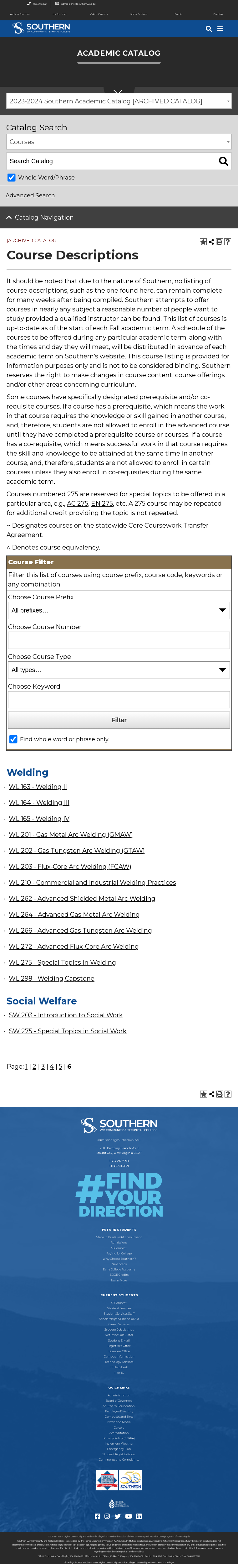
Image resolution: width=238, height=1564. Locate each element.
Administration (119, 1395)
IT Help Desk (119, 1367)
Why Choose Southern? (119, 1258)
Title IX (119, 1372)
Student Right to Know (119, 1454)
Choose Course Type (39, 656)
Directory (210, 14)
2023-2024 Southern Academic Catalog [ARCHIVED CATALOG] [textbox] (106, 101)
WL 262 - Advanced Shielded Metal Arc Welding (82, 898)
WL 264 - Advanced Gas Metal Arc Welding (74, 914)
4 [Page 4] (52, 1066)
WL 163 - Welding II (38, 786)
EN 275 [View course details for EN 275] (102, 503)
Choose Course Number (45, 627)
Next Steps (119, 1264)
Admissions (119, 1242)
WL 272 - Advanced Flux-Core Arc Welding (74, 946)
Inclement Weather (119, 1443)
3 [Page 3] (43, 1066)
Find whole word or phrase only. (64, 739)
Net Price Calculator (119, 1335)
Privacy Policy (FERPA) (119, 1438)
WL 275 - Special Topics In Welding (62, 962)
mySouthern (59, 14)
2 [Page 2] (34, 1066)
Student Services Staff (119, 1313)
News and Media (119, 1422)
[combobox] (119, 101)
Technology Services (119, 1361)
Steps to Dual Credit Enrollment (119, 1237)
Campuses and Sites (119, 1416)
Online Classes (93, 14)
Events (170, 14)
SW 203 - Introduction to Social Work (66, 1015)
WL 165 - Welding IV (39, 818)
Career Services (119, 1324)
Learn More (119, 1280)
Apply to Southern (14, 14)
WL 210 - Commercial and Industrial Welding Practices (92, 882)
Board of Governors (119, 1400)
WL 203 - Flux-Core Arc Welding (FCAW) (70, 866)
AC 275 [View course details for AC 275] (77, 503)
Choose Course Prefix (41, 597)
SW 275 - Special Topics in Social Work (68, 1031)
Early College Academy (119, 1269)
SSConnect (119, 1248)
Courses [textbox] (22, 142)
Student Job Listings (119, 1329)
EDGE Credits (119, 1274)
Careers (119, 1427)
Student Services (119, 1308)
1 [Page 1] (26, 1066)
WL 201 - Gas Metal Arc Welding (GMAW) (71, 834)
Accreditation (119, 1433)
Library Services (133, 14)
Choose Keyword (34, 686)
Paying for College (119, 1253)
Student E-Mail (119, 1340)
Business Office (119, 1351)
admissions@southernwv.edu (74, 4)
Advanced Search (30, 195)
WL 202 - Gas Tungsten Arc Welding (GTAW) (77, 850)
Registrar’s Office (119, 1346)
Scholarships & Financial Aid (119, 1319)
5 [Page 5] (60, 1066)
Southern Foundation (119, 1406)
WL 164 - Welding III (39, 802)
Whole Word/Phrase (46, 177)
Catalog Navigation (44, 217)
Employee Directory (119, 1411)
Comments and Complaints (119, 1459)
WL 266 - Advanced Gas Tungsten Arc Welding (80, 930)
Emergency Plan (119, 1449)
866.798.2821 (35, 4)
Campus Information (119, 1356)
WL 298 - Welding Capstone (51, 978)
